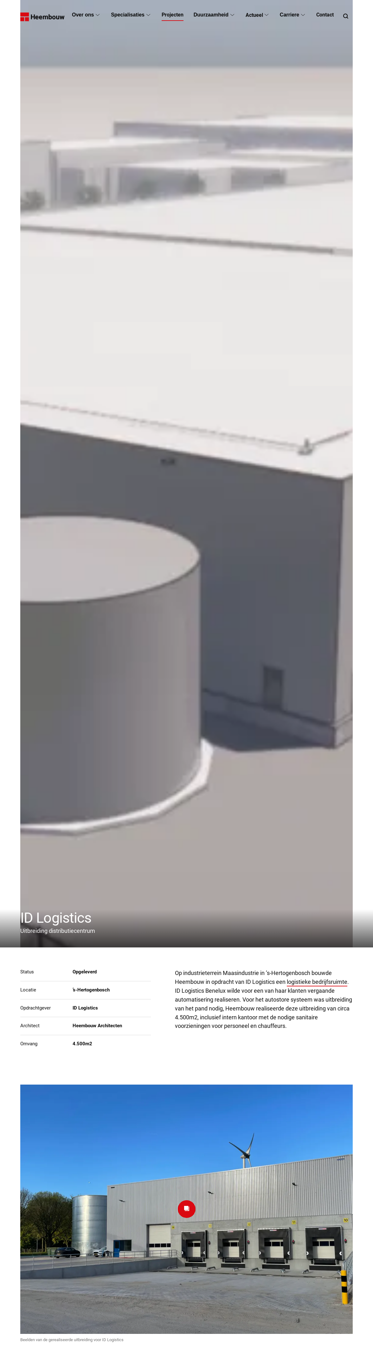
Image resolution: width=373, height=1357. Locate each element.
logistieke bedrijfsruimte (317, 981)
